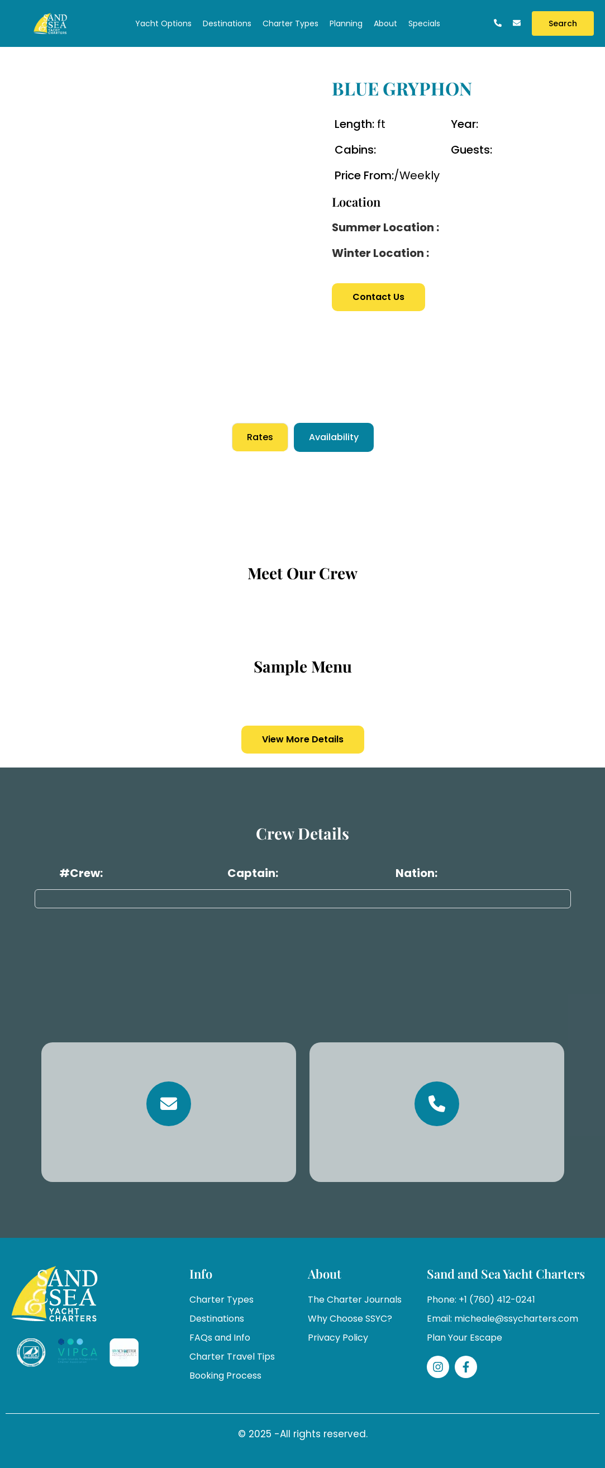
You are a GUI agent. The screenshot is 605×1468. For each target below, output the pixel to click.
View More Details (303, 739)
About (385, 23)
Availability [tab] (334, 437)
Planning (346, 23)
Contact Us (378, 296)
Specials (424, 23)
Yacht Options (163, 23)
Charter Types (290, 23)
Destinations (227, 23)
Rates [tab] (260, 437)
